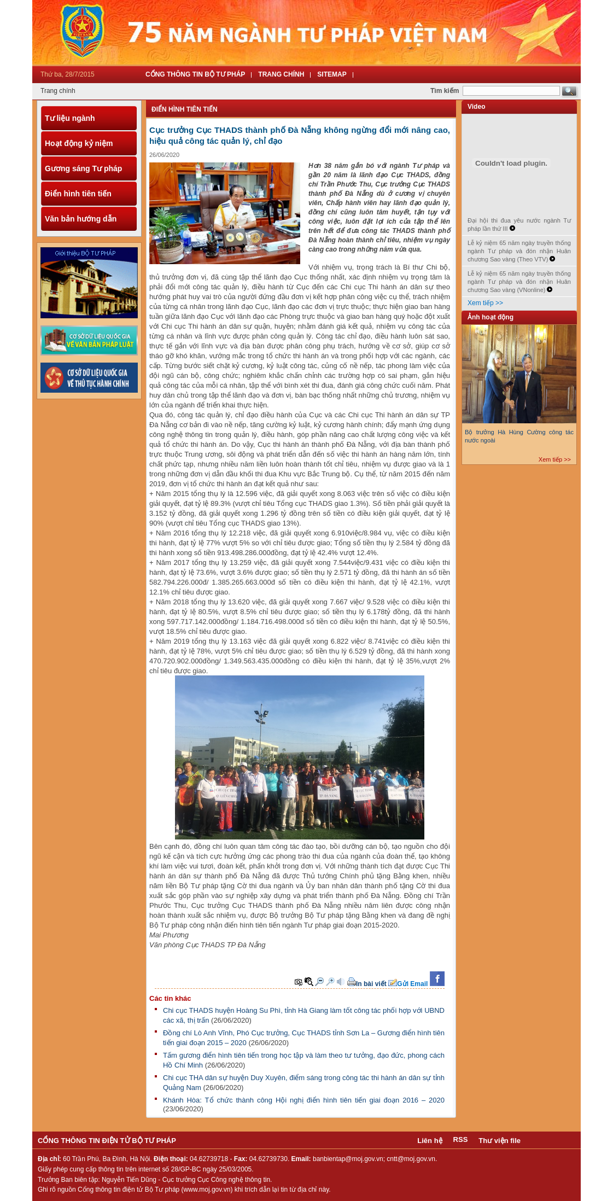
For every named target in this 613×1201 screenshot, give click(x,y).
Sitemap (331, 74)
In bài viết (371, 984)
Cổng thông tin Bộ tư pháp (195, 74)
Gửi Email (412, 984)
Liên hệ (429, 1140)
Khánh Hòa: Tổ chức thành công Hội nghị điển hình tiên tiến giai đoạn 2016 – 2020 (304, 1100)
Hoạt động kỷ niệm (79, 143)
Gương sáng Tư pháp (83, 168)
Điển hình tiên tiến (78, 193)
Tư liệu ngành (70, 118)
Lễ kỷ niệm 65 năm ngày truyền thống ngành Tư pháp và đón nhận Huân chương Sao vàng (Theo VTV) (519, 251)
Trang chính (57, 91)
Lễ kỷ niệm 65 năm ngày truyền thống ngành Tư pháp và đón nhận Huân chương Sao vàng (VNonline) (519, 281)
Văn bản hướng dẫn (80, 218)
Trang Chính (281, 74)
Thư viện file (499, 1140)
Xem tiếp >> (485, 303)
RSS (460, 1139)
